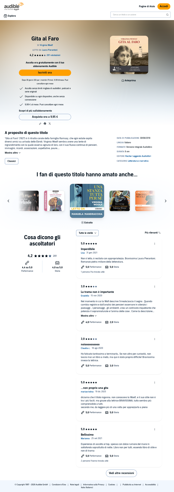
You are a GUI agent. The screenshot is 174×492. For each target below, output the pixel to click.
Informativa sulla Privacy (94, 484)
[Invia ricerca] (167, 15)
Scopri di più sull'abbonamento (35, 110)
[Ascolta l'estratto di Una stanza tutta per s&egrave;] (87, 222)
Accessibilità (150, 484)
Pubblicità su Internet (132, 484)
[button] (40, 124)
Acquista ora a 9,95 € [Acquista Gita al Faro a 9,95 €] (45, 116)
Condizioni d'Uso (59, 484)
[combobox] (140, 15)
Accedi (164, 6)
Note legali (75, 484)
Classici (11, 161)
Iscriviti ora (45, 72)
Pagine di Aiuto (147, 6)
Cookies (111, 484)
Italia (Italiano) (87, 487)
